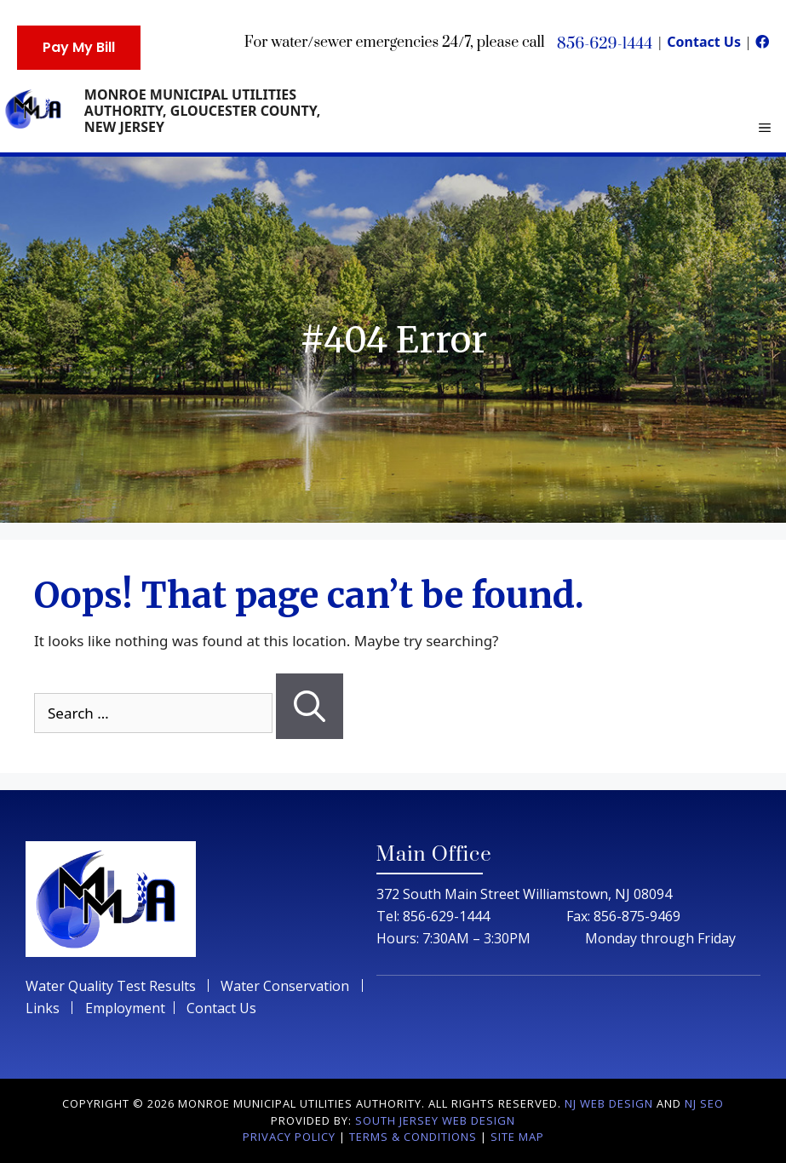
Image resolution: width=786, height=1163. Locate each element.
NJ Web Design (609, 1103)
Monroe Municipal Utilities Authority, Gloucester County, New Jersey (202, 110)
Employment (125, 1008)
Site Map (517, 1136)
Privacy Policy (289, 1136)
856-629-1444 (604, 44)
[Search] (309, 706)
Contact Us (705, 41)
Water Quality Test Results (112, 986)
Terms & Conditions (413, 1136)
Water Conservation (285, 986)
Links (43, 1008)
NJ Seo (704, 1103)
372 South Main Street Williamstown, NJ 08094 (524, 894)
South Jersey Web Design (435, 1120)
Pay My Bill (79, 47)
